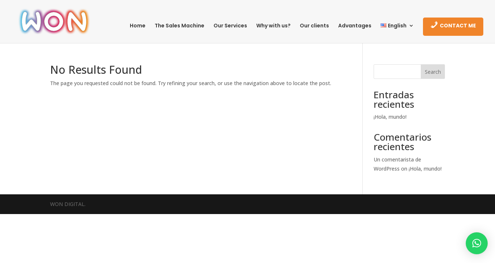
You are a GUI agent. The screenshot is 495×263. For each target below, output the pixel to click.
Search (433, 71)
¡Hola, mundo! (390, 116)
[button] (477, 243)
